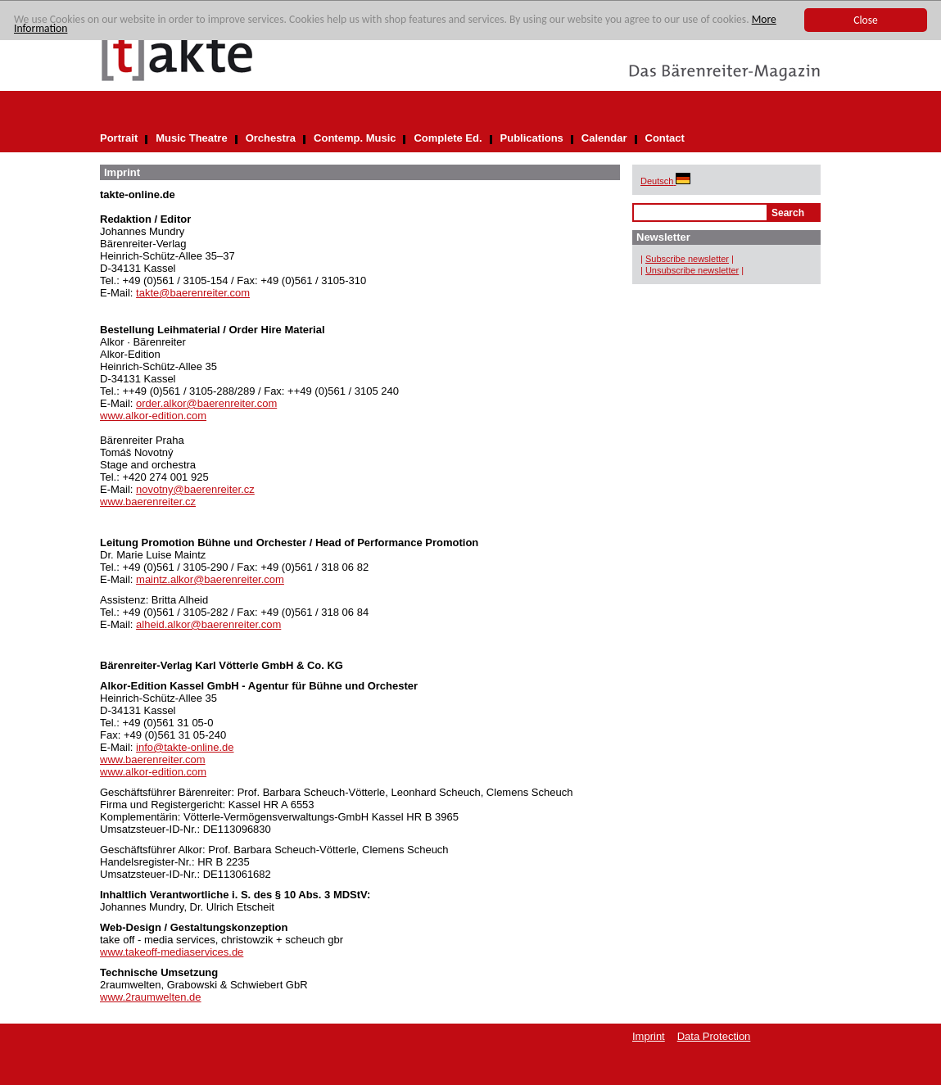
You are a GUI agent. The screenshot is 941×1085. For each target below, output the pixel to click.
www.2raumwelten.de (150, 997)
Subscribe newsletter (687, 259)
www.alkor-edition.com (153, 415)
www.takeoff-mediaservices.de (171, 952)
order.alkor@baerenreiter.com (206, 403)
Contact (665, 138)
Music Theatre (191, 138)
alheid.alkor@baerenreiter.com (208, 624)
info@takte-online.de (184, 747)
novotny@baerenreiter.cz (195, 489)
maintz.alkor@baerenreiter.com (210, 579)
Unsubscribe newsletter (692, 270)
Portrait (119, 138)
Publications (531, 138)
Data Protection (714, 1036)
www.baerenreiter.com (153, 759)
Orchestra (271, 138)
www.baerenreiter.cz (148, 501)
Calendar (604, 138)
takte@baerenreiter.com (193, 293)
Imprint (648, 1036)
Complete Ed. (448, 138)
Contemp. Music (355, 138)
